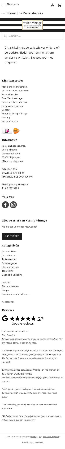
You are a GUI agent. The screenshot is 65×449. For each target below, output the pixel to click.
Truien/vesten (9, 260)
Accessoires (8, 302)
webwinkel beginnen (51, 437)
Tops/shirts (7, 271)
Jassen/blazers (9, 256)
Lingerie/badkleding (12, 275)
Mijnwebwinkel (37, 443)
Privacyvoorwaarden (12, 106)
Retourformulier (10, 95)
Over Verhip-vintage (12, 99)
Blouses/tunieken (11, 267)
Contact (6, 110)
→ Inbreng (9, 13)
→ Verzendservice (31, 13)
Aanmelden (12, 236)
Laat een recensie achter (15, 331)
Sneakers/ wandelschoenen (16, 294)
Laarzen (6, 283)
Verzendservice (10, 122)
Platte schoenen (10, 287)
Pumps (5, 290)
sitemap (34, 437)
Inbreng (6, 118)
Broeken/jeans (9, 264)
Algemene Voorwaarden (14, 87)
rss (40, 437)
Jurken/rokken (9, 252)
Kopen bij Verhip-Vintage (14, 114)
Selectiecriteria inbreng (14, 102)
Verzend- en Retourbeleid (15, 91)
